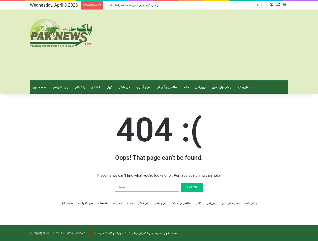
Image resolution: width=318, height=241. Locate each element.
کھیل (109, 87)
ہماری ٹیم (243, 87)
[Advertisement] (203, 45)
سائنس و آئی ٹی (167, 87)
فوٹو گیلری (143, 87)
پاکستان (80, 87)
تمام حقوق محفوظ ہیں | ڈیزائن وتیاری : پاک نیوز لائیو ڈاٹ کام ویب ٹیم (135, 233)
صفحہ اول (39, 87)
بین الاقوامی (60, 87)
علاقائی (95, 87)
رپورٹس (200, 87)
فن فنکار (124, 87)
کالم (186, 87)
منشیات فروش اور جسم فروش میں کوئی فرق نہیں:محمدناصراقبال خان (149, 5)
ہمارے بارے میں (221, 87)
